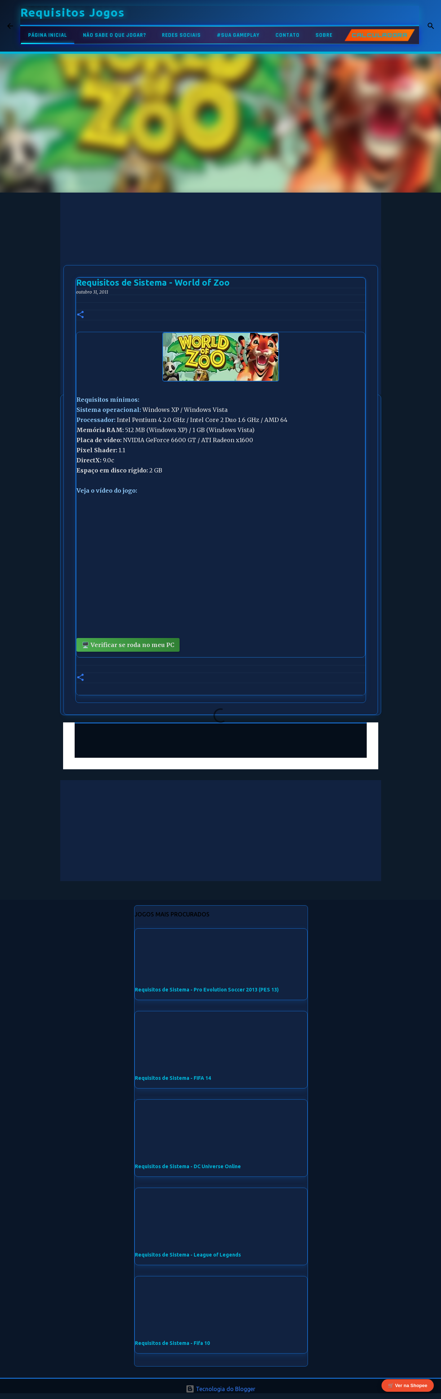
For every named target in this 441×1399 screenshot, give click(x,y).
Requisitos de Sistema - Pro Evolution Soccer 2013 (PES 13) (207, 990)
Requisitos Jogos (72, 12)
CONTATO (287, 35)
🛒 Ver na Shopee (407, 1384)
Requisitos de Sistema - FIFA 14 (173, 1078)
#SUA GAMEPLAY (238, 35)
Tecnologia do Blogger (220, 1389)
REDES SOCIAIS (181, 35)
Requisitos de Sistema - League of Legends (188, 1255)
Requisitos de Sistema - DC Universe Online (188, 1166)
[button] (80, 315)
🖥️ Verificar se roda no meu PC (128, 644)
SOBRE (324, 35)
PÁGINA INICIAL (47, 35)
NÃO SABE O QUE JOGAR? (114, 35)
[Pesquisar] (429, 26)
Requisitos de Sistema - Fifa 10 (172, 1343)
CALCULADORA (379, 35)
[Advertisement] (220, 243)
